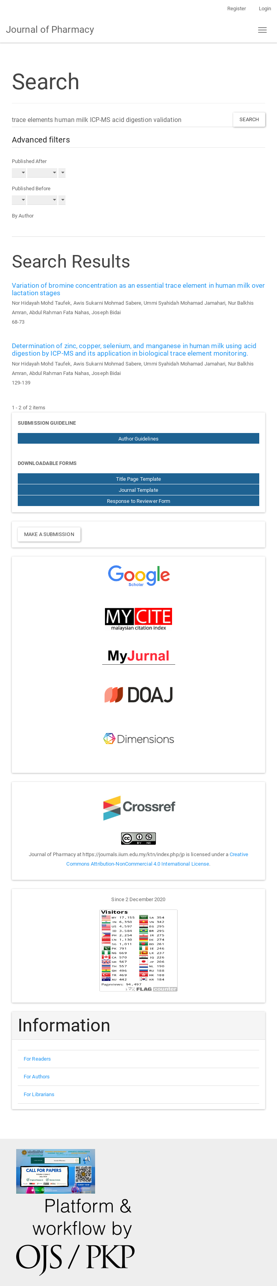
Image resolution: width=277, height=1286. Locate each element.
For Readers (37, 1059)
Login (265, 8)
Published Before (31, 188)
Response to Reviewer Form (138, 501)
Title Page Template (138, 479)
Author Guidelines (138, 439)
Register (236, 8)
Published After (29, 161)
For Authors (37, 1077)
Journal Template (138, 490)
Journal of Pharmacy (50, 29)
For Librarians (39, 1094)
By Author (23, 216)
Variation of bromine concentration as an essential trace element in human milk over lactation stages (138, 289)
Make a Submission (49, 534)
